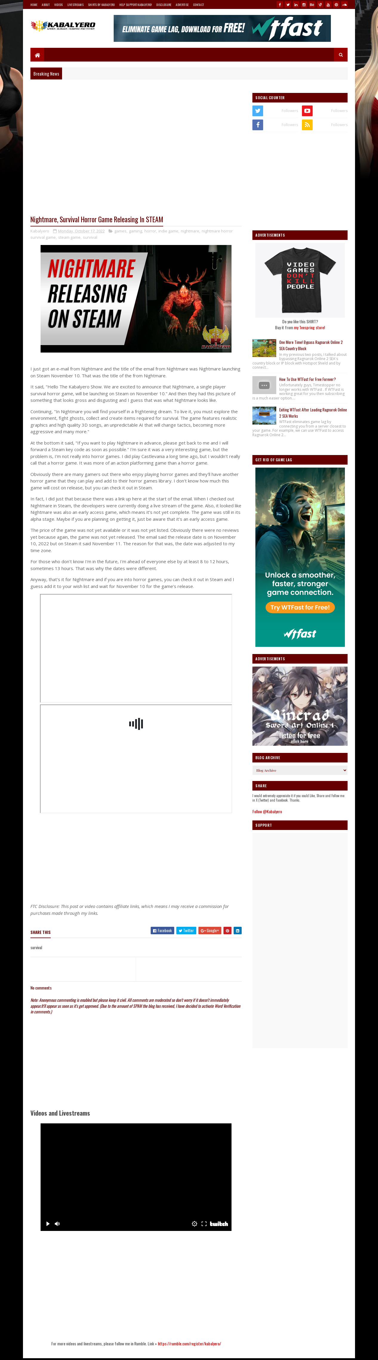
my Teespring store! (309, 327)
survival (90, 237)
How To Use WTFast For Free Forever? (307, 379)
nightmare (190, 231)
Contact (198, 4)
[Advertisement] (136, 856)
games (120, 231)
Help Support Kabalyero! (135, 4)
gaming (135, 231)
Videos (58, 4)
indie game (168, 231)
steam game (69, 237)
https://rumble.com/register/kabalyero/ (189, 1343)
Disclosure (163, 4)
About (46, 4)
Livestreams (75, 4)
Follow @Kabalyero (267, 811)
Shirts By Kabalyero (101, 4)
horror (150, 231)
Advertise (182, 4)
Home (33, 4)
